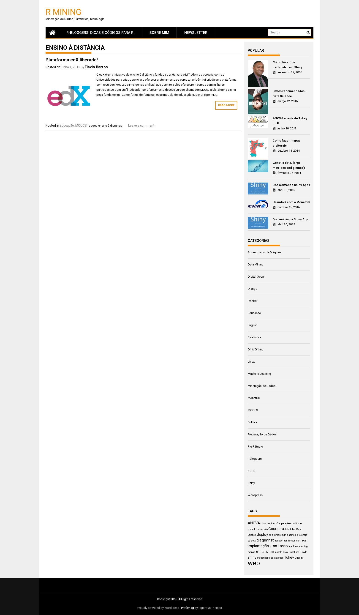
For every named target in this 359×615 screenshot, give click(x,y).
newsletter (195, 32)
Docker (252, 301)
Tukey (289, 557)
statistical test (265, 557)
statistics (278, 557)
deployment (275, 534)
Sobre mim (159, 32)
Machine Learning (259, 373)
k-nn (273, 546)
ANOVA (254, 523)
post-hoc (294, 552)
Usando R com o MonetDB (291, 202)
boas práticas (268, 523)
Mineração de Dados (261, 386)
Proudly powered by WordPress (158, 608)
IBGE (303, 540)
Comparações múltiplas (289, 523)
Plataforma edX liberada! (72, 60)
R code (303, 552)
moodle (278, 552)
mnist (261, 551)
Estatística (254, 337)
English (252, 325)
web (254, 563)
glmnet (268, 540)
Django (252, 288)
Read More (226, 105)
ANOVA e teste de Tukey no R (290, 121)
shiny (252, 557)
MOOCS (81, 125)
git (258, 540)
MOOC (270, 552)
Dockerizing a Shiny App (290, 219)
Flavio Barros (96, 67)
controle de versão (258, 529)
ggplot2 (252, 540)
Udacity (299, 557)
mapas (251, 552)
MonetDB (254, 398)
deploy (262, 534)
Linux (251, 361)
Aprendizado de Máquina (264, 252)
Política (252, 422)
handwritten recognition (287, 540)
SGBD (252, 471)
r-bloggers (255, 458)
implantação (258, 546)
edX (284, 534)
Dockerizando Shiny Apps (291, 185)
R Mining (64, 11)
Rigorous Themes (210, 608)
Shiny (251, 483)
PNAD (286, 552)
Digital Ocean (256, 276)
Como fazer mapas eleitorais (286, 143)
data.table (290, 529)
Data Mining (256, 264)
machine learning (298, 546)
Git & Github (256, 349)
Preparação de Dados (262, 434)
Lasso (283, 546)
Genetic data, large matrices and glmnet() (289, 165)
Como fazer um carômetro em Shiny (287, 64)
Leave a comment (141, 125)
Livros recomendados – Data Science (290, 93)
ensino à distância (110, 125)
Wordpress (255, 495)
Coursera (276, 528)
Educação (67, 125)
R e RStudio (255, 446)
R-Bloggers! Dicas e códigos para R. (100, 32)
